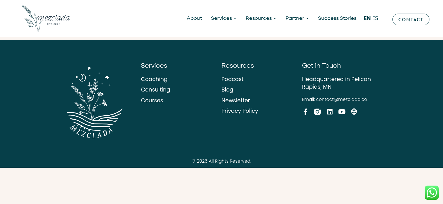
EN (367, 18)
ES (375, 18)
